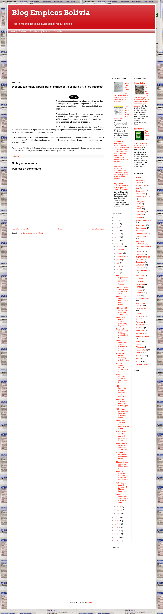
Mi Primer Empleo (142, 299)
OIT (137, 319)
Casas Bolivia (139, 83)
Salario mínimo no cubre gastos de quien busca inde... (121, 436)
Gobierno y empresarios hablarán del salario (121, 456)
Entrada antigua (98, 229)
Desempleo (140, 225)
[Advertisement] (81, 55)
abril (118, 273)
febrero (120, 510)
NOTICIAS (140, 316)
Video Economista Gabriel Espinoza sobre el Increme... (121, 391)
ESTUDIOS (140, 265)
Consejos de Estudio (140, 203)
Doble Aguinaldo (142, 237)
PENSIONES (141, 325)
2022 (117, 230)
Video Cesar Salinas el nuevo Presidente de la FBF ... (122, 424)
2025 (117, 220)
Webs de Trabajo (142, 364)
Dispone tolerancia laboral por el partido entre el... (122, 379)
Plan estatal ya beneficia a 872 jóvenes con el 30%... (122, 446)
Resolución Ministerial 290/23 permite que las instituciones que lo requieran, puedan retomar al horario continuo (121, 173)
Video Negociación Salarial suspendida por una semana (121, 345)
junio (119, 266)
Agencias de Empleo (140, 181)
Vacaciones (140, 356)
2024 (117, 224)
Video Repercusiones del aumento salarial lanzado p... (122, 280)
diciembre (120, 246)
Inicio (60, 229)
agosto (119, 260)
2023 (117, 227)
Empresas (139, 254)
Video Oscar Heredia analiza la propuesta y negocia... (121, 321)
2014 (117, 527)
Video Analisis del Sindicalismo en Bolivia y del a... (122, 290)
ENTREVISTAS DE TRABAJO (143, 258)
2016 (117, 521)
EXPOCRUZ (139, 129)
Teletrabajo (140, 347)
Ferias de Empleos (143, 271)
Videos (138, 361)
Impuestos (139, 278)
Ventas (138, 359)
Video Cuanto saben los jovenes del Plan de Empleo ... (121, 487)
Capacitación (140, 191)
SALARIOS (140, 333)
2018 (117, 244)
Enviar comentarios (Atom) (33, 233)
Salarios (46, 31)
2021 (117, 234)
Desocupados (141, 228)
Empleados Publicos (143, 246)
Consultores (34, 31)
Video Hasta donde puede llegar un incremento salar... (122, 413)
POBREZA (140, 328)
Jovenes (139, 290)
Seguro (138, 341)
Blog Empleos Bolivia (51, 12)
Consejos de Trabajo (140, 208)
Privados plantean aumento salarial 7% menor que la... (122, 475)
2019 (117, 240)
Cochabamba (141, 194)
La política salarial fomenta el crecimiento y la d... (122, 367)
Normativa (139, 313)
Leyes (138, 296)
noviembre (121, 250)
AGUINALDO (141, 185)
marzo (119, 507)
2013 (117, 531)
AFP (137, 177)
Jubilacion (139, 293)
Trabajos (139, 353)
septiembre (121, 256)
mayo (119, 270)
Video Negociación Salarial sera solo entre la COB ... (121, 498)
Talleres (139, 344)
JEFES (138, 287)
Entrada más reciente (21, 229)
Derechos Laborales (143, 220)
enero (119, 513)
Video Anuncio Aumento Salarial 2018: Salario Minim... (122, 301)
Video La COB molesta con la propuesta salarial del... (122, 311)
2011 (117, 537)
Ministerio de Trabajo (140, 305)
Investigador (140, 284)
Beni (137, 188)
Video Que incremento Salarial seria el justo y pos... (122, 403)
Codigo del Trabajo (143, 197)
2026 (117, 217)
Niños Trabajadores (143, 308)
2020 (117, 237)
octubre (120, 253)
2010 (117, 541)
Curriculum (140, 214)
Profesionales (141, 331)
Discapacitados (141, 234)
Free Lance (140, 276)
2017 (117, 517)
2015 (117, 524)
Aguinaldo (58, 31)
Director (139, 231)
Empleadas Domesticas (140, 243)
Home (12, 31)
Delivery (139, 217)
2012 (117, 534)
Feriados (139, 268)
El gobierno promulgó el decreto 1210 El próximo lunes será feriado (121, 187)
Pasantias (139, 322)
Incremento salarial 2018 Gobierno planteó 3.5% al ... (122, 333)
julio (118, 263)
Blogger (89, 602)
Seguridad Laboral (142, 336)
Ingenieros (140, 281)
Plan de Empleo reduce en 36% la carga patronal (122, 465)
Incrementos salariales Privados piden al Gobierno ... (122, 357)
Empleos (22, 31)
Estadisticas (140, 262)
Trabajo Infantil (141, 350)
